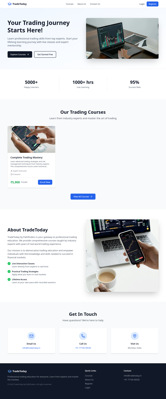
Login (142, 4)
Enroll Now (45, 182)
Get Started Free (45, 54)
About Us (81, 4)
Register (152, 4)
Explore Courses (20, 54)
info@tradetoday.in (31, 348)
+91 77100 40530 (83, 348)
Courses (70, 4)
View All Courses (83, 196)
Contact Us (95, 4)
